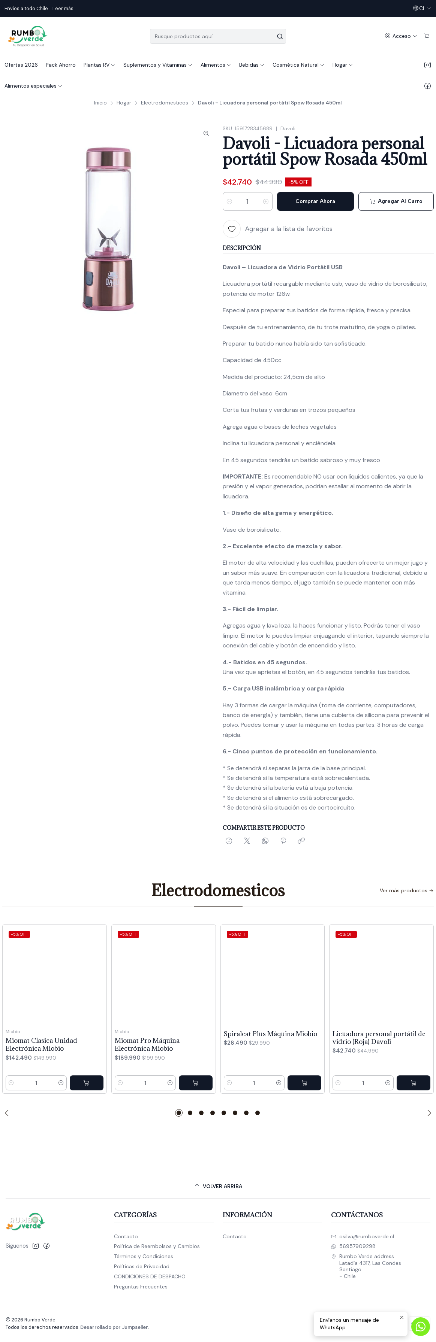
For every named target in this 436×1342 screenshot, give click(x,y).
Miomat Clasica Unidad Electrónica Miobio (41, 1077)
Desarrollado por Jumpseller (114, 1327)
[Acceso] (401, 36)
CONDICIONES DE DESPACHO (150, 1276)
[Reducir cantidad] (229, 201)
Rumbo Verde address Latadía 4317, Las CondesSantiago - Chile (366, 1266)
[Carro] (427, 36)
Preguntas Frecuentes (141, 1286)
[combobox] (218, 36)
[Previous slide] (7, 1112)
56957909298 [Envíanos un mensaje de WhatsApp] (353, 1246)
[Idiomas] (422, 8)
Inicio (100, 103)
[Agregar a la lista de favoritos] (278, 229)
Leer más (62, 8)
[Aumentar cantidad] (265, 201)
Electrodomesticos (164, 103)
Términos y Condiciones (143, 1256)
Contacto (126, 1236)
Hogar (124, 103)
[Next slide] (428, 1112)
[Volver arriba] (218, 1186)
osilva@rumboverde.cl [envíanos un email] (362, 1236)
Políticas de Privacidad (141, 1266)
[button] (178, 1112)
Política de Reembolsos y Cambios (157, 1246)
